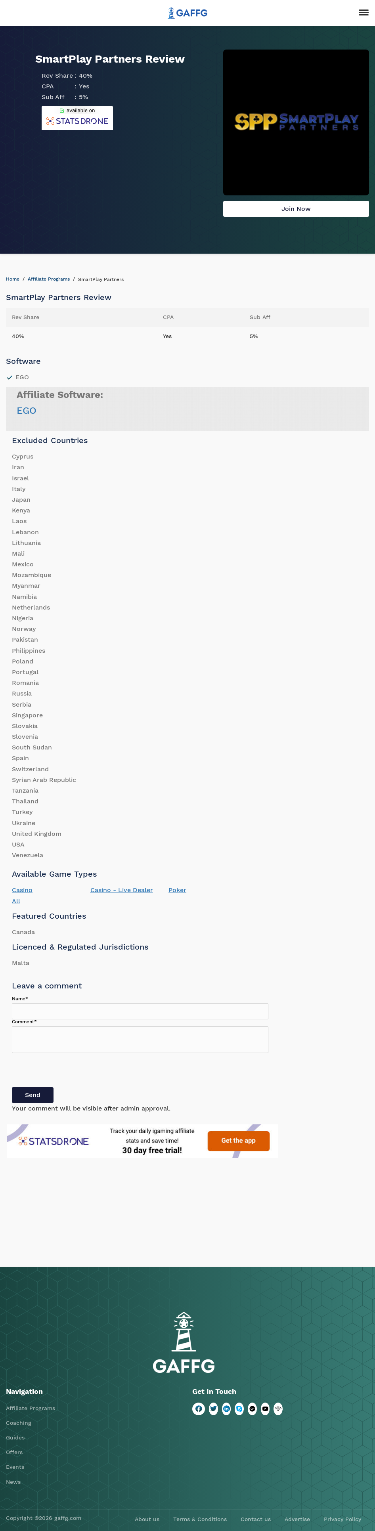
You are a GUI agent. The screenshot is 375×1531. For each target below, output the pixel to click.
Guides (15, 1437)
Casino (22, 890)
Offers (14, 1452)
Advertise (297, 1519)
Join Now (296, 208)
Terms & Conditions (200, 1519)
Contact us (256, 1519)
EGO (26, 410)
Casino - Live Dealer (121, 890)
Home (12, 279)
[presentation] (72, 1071)
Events (15, 1467)
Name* (20, 998)
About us (147, 1519)
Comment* (24, 1021)
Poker (177, 890)
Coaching (18, 1423)
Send (32, 1095)
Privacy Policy (342, 1519)
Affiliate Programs (49, 279)
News (13, 1482)
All (16, 901)
